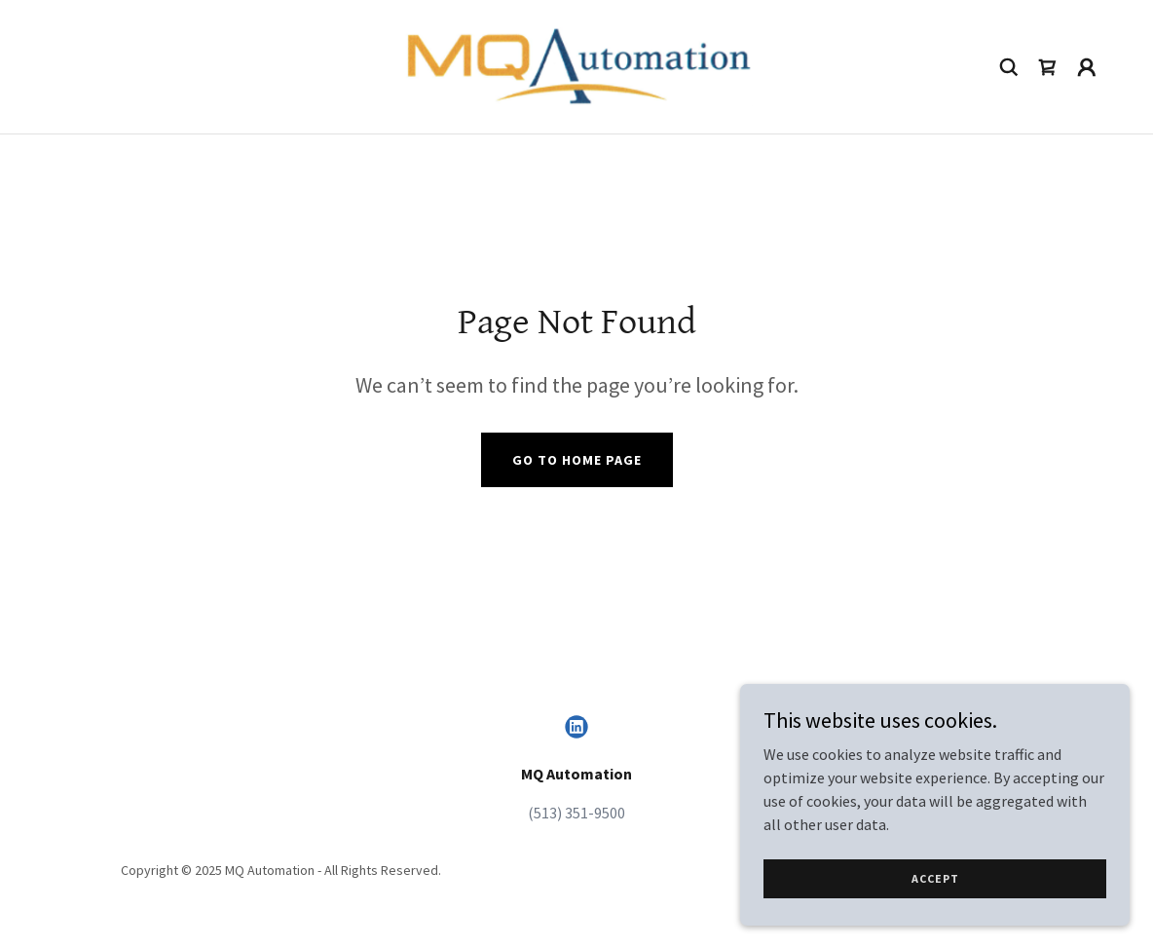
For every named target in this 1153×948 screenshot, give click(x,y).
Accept (935, 878)
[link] (577, 64)
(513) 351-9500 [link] (576, 812)
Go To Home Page (577, 460)
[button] (1086, 67)
